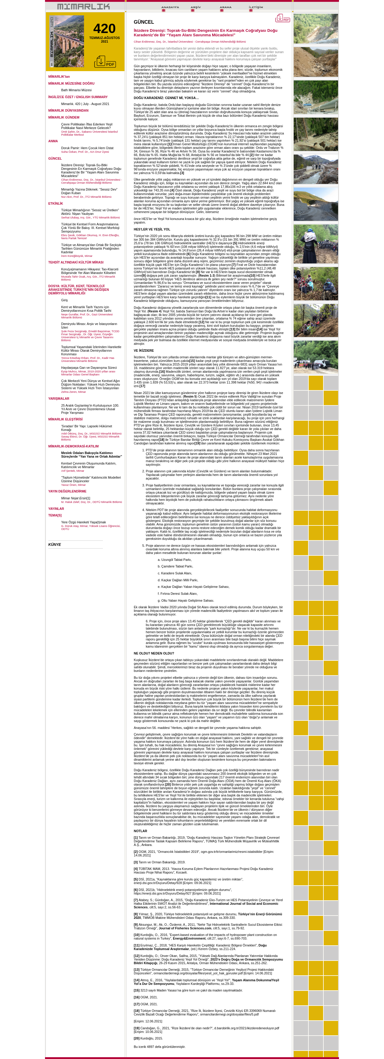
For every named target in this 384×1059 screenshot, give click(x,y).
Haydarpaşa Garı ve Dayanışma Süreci (89, 367)
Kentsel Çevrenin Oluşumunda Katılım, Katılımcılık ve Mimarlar (88, 465)
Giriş (64, 300)
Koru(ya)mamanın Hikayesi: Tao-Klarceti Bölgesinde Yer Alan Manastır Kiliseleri (89, 271)
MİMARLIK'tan (59, 76)
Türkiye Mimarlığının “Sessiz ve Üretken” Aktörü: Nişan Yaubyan (90, 211)
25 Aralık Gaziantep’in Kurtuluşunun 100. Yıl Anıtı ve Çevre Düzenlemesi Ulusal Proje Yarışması (90, 409)
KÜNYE (54, 545)
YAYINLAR (56, 508)
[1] (88, 498)
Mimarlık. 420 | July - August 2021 (85, 104)
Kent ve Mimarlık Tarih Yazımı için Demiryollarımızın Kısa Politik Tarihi (86, 308)
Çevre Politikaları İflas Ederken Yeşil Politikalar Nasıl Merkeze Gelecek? (86, 126)
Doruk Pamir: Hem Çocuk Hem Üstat (87, 148)
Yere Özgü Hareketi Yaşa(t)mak (83, 522)
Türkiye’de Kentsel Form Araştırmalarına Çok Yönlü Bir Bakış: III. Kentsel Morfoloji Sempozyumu (90, 227)
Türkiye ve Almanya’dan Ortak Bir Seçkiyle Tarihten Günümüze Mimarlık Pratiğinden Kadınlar (91, 248)
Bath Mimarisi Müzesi (76, 90)
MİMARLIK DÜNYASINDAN (68, 110)
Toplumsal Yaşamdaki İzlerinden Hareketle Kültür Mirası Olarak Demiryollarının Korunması (91, 350)
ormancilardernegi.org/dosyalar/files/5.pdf (229, 1014)
